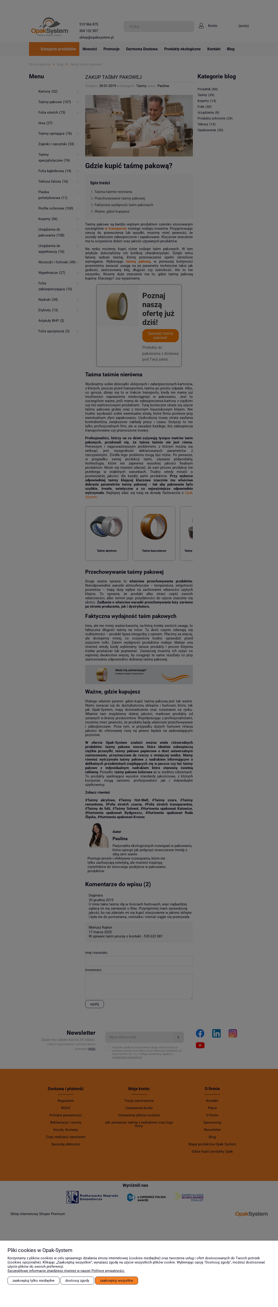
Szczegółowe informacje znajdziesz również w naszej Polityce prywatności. (66, 1271)
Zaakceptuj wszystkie (116, 1280)
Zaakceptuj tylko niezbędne (33, 1280)
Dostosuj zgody (77, 1280)
